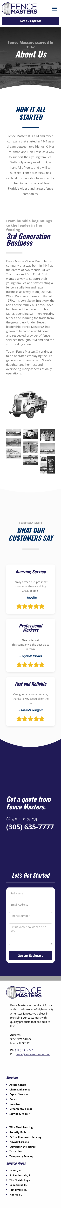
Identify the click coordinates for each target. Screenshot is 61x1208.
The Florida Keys (19, 1180)
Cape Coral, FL (18, 1184)
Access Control (18, 1084)
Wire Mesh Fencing (21, 1127)
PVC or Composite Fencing (25, 1137)
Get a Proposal (30, 21)
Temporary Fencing (21, 1156)
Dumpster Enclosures (22, 1146)
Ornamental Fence (20, 1108)
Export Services (18, 1094)
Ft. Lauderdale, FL (20, 1175)
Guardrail (15, 1104)
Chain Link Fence (19, 1089)
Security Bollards (19, 1132)
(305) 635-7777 (30, 826)
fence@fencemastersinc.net (33, 1054)
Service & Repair (19, 1113)
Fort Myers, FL (18, 1189)
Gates (12, 1099)
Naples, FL (15, 1194)
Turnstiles (15, 1151)
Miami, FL (15, 1170)
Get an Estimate (30, 955)
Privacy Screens (19, 1141)
